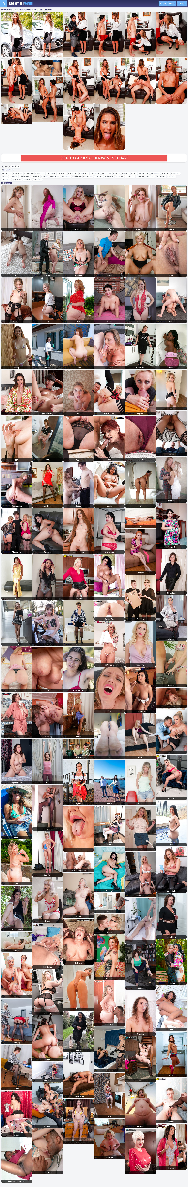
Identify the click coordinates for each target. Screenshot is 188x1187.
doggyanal (119, 176)
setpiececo (73, 173)
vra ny (5, 176)
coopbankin (88, 176)
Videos (172, 3)
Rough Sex (15, 166)
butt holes (172, 176)
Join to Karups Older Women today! (94, 158)
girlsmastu (151, 176)
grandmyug (7, 173)
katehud (126, 173)
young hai (27, 179)
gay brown (17, 179)
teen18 (45, 176)
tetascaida (130, 176)
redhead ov (84, 173)
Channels (181, 3)
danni (134, 173)
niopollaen (176, 173)
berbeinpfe (38, 179)
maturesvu (155, 173)
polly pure (14, 176)
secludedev (25, 176)
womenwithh (144, 173)
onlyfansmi (77, 176)
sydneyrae (6, 179)
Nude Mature (20, 3)
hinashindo (18, 173)
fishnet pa (109, 176)
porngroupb (29, 173)
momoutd (99, 176)
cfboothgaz (107, 173)
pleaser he (62, 173)
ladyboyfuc (51, 173)
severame (35, 176)
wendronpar (96, 173)
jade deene (40, 173)
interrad (117, 173)
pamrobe (166, 173)
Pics (162, 3)
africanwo (66, 176)
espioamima (55, 176)
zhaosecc (161, 176)
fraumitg (141, 176)
